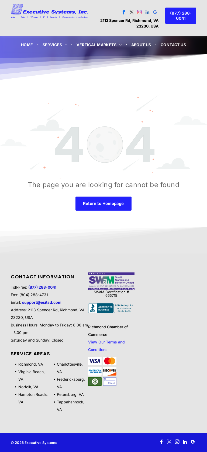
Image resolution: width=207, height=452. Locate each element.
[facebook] (123, 13)
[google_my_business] (155, 13)
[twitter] (131, 13)
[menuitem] (28, 45)
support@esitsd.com (41, 302)
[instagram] (139, 13)
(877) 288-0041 (42, 287)
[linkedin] (147, 13)
